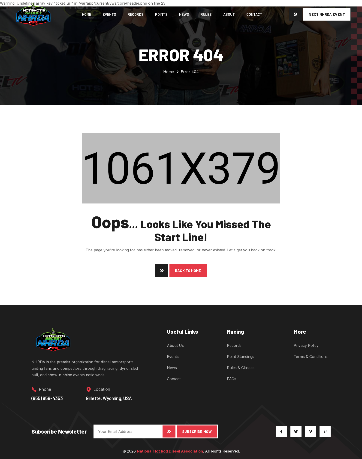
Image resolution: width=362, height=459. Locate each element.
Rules (206, 14)
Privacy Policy (306, 345)
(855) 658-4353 (47, 398)
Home (86, 14)
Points (161, 14)
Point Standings (240, 356)
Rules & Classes (240, 367)
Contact (254, 14)
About (229, 14)
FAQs (231, 378)
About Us (175, 345)
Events (109, 14)
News (184, 14)
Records (136, 14)
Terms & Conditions (311, 356)
